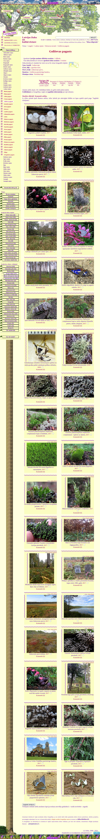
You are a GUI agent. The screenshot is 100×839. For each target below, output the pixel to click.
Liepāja (5, 83)
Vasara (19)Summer (62, 82)
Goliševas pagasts (63, 46)
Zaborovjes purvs (37, 70)
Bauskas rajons (7, 59)
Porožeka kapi (38, 74)
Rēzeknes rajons (7, 163)
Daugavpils (6, 63)
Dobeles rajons (7, 67)
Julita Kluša (54, 105)
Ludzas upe (35, 65)
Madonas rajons (7, 157)
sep (69, 85)
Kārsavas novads (50, 46)
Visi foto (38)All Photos (44, 82)
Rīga (4, 165)
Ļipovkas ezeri (35, 67)
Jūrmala (5, 77)
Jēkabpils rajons (7, 71)
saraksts (10, 40)
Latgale (30, 46)
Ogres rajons (6, 159)
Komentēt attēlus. (41, 96)
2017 (48, 133)
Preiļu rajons (6, 161)
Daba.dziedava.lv (12, 45)
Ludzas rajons (7, 89)
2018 (88, 365)
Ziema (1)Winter (78, 82)
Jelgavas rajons (7, 75)
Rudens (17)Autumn (71, 82)
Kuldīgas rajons (7, 81)
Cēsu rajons (6, 61)
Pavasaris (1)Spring (54, 82)
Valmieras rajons (7, 177)
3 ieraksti (63, 60)
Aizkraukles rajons (8, 52)
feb (78, 85)
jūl (62, 85)
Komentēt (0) (40, 135)
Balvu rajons (6, 57)
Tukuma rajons (7, 173)
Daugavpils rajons (8, 65)
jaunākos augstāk (43, 85)
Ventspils (5, 179)
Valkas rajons (6, 175)
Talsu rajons (6, 171)
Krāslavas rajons (7, 79)
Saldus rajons (6, 169)
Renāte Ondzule (90, 181)
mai (54, 85)
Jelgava (5, 73)
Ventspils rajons (7, 181)
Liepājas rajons (7, 85)
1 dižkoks (57, 58)
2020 (39, 367)
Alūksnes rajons (7, 54)
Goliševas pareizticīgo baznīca (39, 72)
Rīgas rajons (6, 167)
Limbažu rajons (7, 87)
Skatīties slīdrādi (28, 96)
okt (72, 85)
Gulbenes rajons (7, 69)
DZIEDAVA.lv (52, 3)
